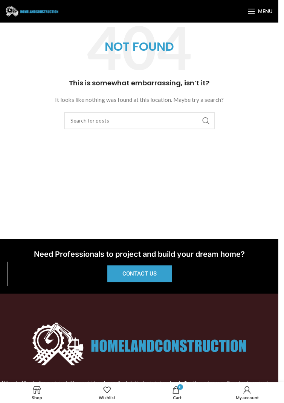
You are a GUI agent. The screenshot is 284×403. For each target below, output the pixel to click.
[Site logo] (32, 11)
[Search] (139, 120)
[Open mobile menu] (260, 11)
